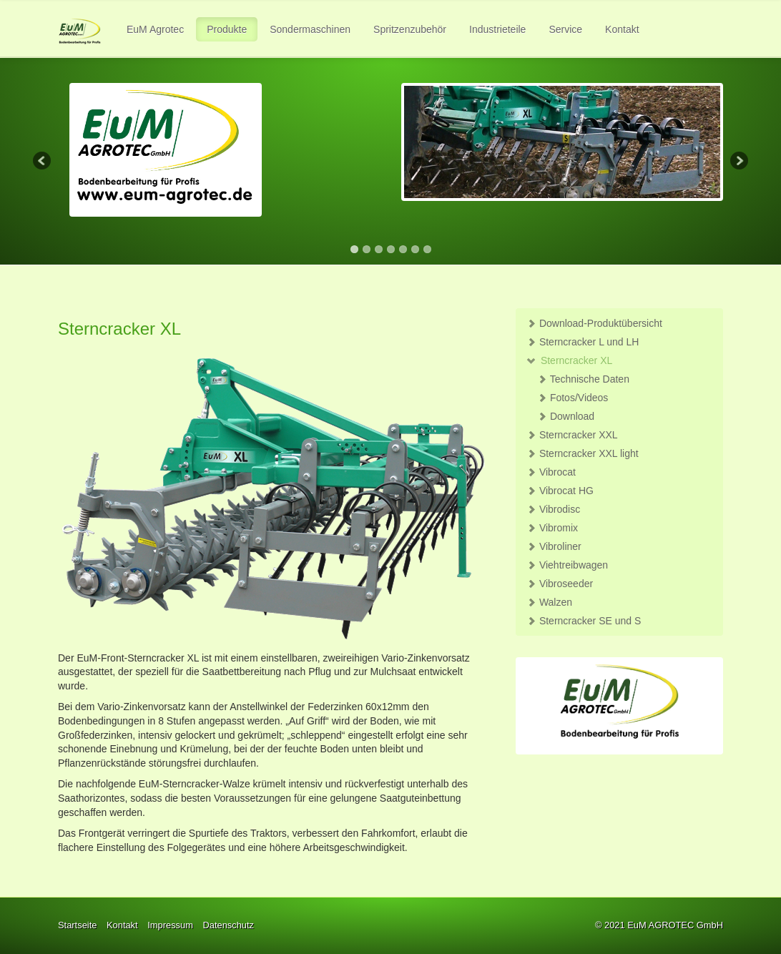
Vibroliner (553, 546)
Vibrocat (551, 472)
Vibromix (552, 527)
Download (565, 416)
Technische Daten (583, 379)
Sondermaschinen (310, 29)
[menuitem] (156, 29)
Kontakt (622, 29)
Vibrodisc (553, 509)
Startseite (77, 925)
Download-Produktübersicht (594, 323)
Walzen (549, 602)
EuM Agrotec (155, 29)
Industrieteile (497, 29)
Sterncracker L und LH (582, 342)
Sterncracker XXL (572, 435)
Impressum (170, 925)
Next (738, 161)
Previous (43, 161)
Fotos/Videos (572, 397)
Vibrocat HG (560, 490)
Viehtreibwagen (567, 565)
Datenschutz (228, 925)
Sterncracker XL (569, 360)
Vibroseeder (559, 583)
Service (565, 29)
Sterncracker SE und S (583, 620)
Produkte (227, 29)
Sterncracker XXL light (582, 453)
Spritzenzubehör (409, 29)
